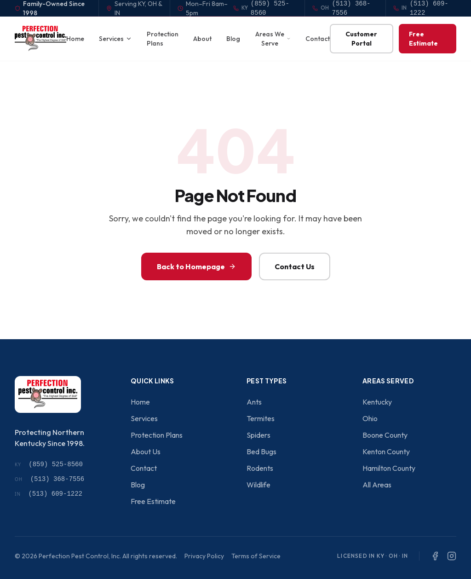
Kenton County (386, 451)
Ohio (370, 418)
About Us (146, 451)
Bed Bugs (261, 451)
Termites (261, 418)
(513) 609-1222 (48, 494)
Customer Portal (361, 38)
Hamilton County (388, 468)
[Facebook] (435, 556)
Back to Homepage (196, 266)
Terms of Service (256, 556)
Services (115, 39)
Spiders (258, 435)
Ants (254, 401)
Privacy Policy (204, 556)
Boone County (385, 435)
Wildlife (258, 484)
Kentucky (377, 401)
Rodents (260, 468)
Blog (233, 39)
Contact (317, 39)
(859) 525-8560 (49, 464)
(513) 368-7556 (49, 479)
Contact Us (295, 266)
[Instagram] (451, 556)
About (202, 39)
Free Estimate (423, 38)
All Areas (376, 484)
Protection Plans (162, 38)
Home (75, 39)
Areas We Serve (273, 38)
